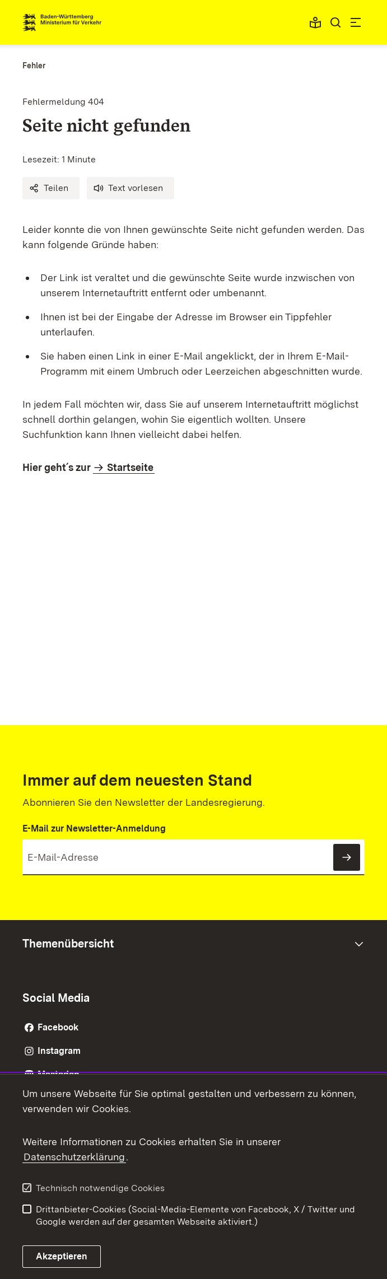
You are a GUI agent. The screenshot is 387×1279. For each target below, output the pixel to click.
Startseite (130, 467)
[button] (51, 188)
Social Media (56, 998)
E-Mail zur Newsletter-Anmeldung (94, 828)
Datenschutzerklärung (74, 1157)
